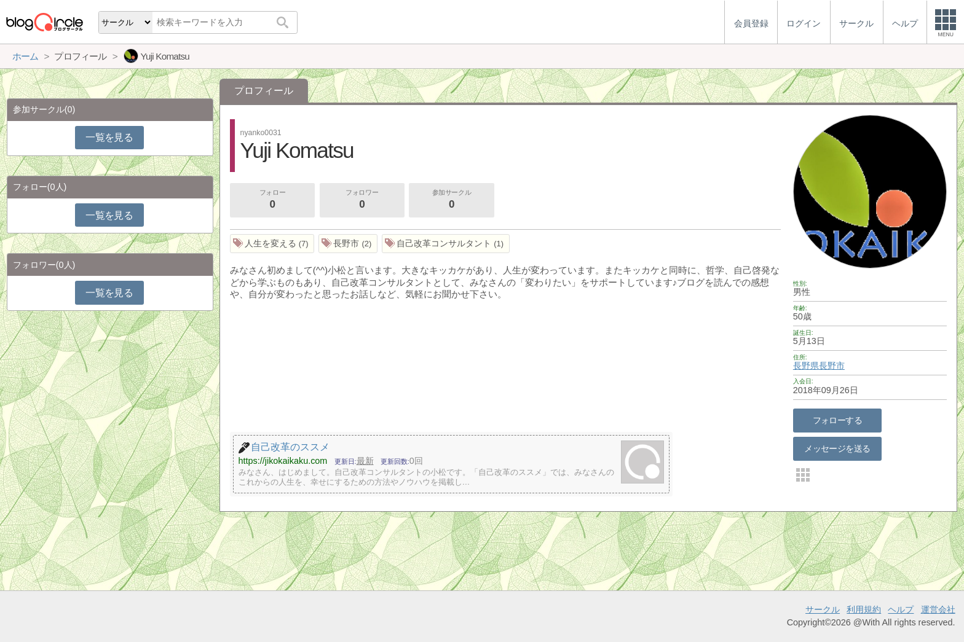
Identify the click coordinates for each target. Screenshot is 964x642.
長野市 (832, 365)
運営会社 (938, 609)
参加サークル (452, 200)
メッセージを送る (837, 448)
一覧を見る (109, 137)
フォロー (272, 200)
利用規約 (864, 609)
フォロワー (362, 200)
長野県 (806, 365)
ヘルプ (901, 609)
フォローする (838, 420)
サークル (822, 609)
